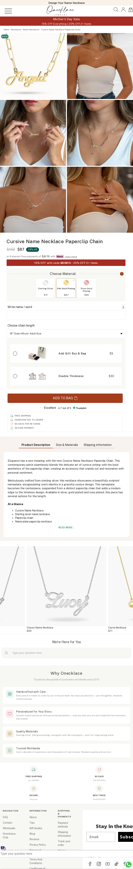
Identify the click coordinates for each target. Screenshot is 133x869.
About (33, 817)
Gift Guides (35, 828)
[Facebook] (89, 863)
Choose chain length (21, 325)
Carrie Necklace (117, 627)
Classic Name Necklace (40, 627)
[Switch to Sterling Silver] (45, 282)
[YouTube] (107, 863)
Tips (32, 822)
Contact (7, 822)
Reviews (34, 839)
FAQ (5, 817)
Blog (32, 833)
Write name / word (20, 307)
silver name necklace (37, 514)
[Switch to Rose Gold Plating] (86, 282)
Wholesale (9, 828)
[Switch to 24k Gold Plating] (66, 282)
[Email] (101, 836)
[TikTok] (116, 863)
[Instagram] (98, 863)
